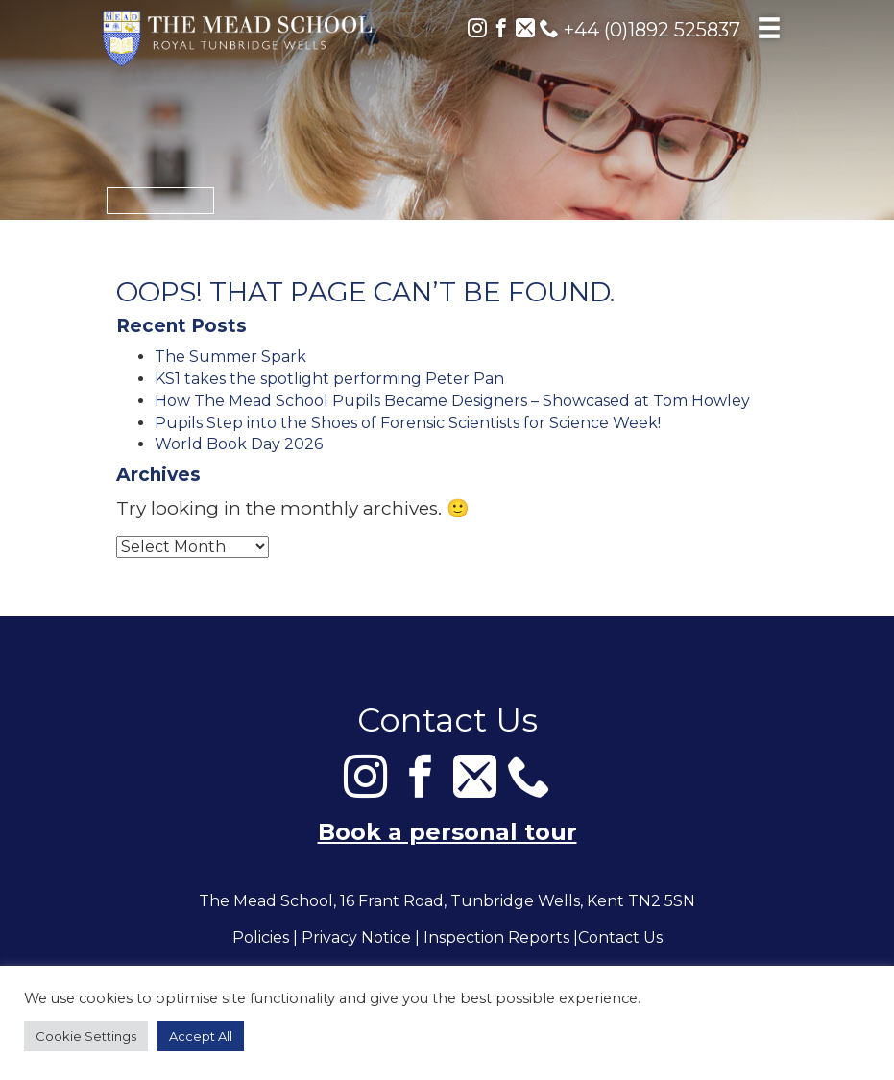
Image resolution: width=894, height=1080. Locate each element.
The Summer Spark (230, 357)
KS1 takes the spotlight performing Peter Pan (329, 379)
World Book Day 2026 (239, 444)
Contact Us (620, 938)
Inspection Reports (496, 938)
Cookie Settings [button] (86, 1036)
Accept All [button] (200, 1036)
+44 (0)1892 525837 (640, 29)
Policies (260, 938)
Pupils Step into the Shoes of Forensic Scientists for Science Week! (408, 423)
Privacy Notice (356, 938)
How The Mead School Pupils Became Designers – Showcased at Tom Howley (452, 401)
